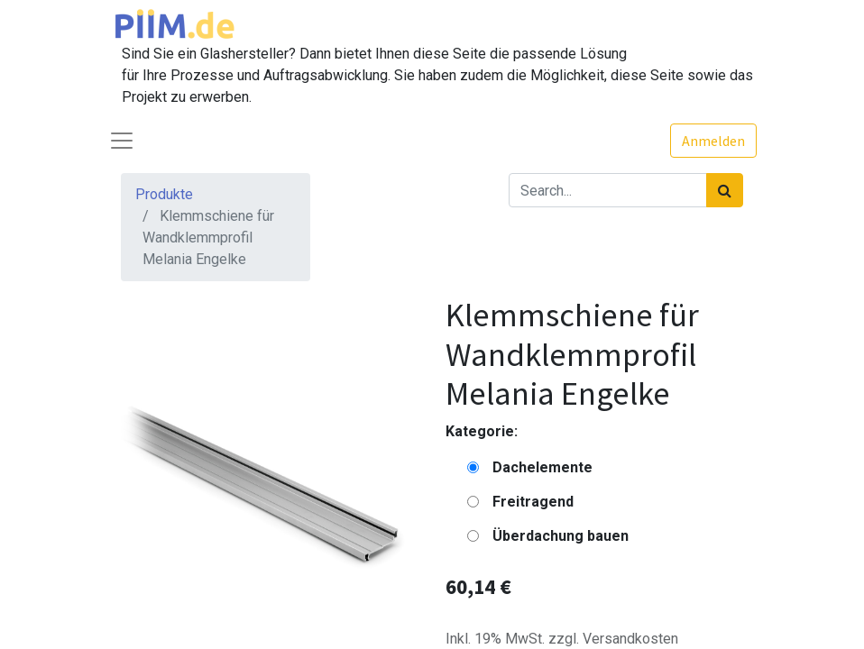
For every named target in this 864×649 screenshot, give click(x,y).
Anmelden (713, 141)
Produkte (164, 194)
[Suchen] (724, 190)
